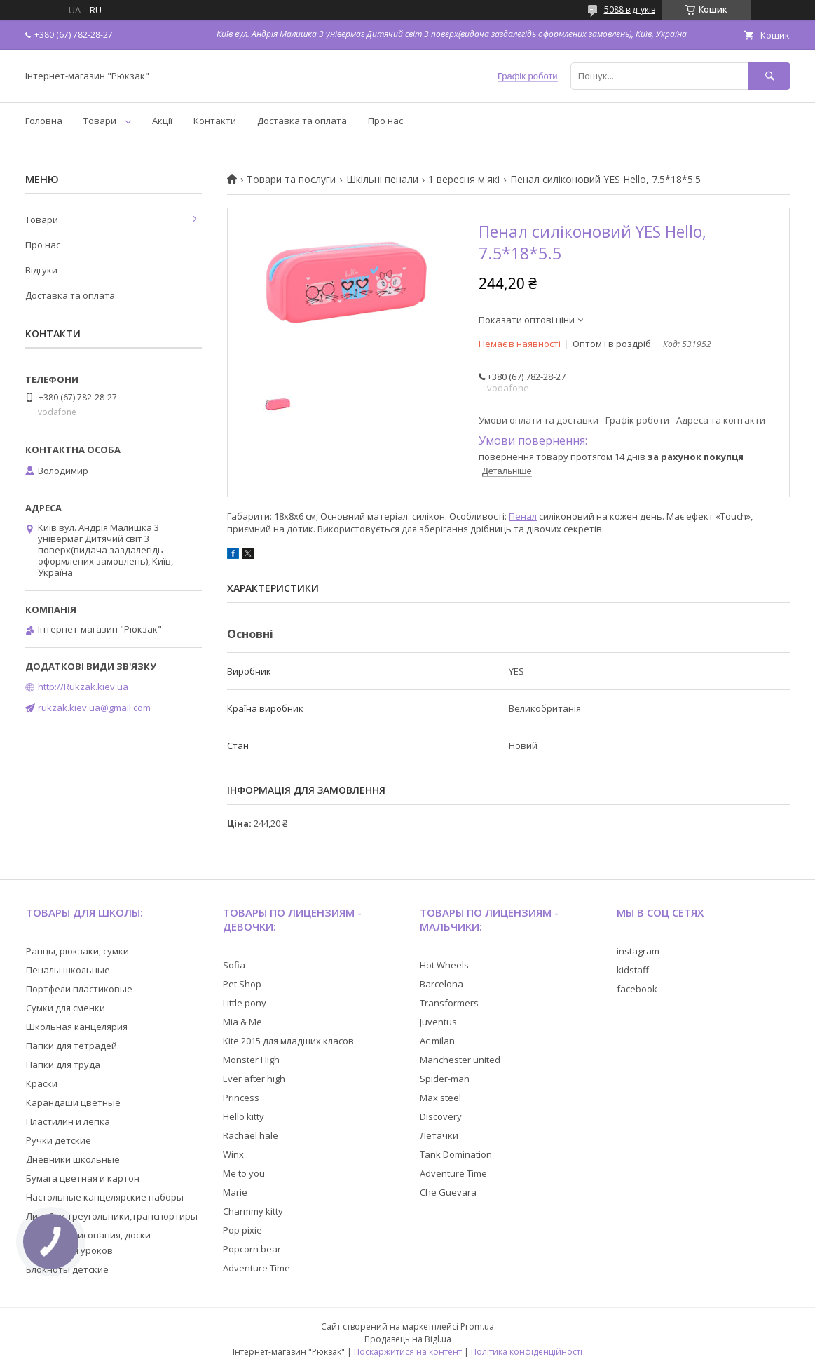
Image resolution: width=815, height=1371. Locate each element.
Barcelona (441, 984)
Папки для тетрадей (71, 1045)
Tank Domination (456, 1154)
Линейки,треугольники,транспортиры (112, 1216)
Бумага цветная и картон (82, 1178)
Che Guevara (448, 1192)
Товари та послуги (291, 179)
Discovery (441, 1116)
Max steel (440, 1097)
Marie (235, 1192)
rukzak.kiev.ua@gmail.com (94, 707)
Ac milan (437, 1040)
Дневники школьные (73, 1159)
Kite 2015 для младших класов (288, 1040)
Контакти (214, 120)
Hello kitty (243, 1116)
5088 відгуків (629, 9)
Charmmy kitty (253, 1211)
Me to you (244, 1173)
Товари (99, 120)
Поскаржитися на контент (408, 1352)
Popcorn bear (252, 1249)
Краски (41, 1083)
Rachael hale (250, 1135)
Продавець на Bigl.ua (407, 1339)
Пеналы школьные (68, 970)
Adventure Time (256, 1268)
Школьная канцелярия (77, 1026)
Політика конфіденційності (526, 1352)
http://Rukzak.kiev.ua (83, 686)
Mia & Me (242, 1021)
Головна (43, 120)
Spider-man (445, 1078)
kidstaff (633, 970)
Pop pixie (242, 1230)
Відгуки (41, 270)
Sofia (234, 965)
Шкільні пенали (382, 179)
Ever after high (254, 1078)
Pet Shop (242, 984)
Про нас (385, 120)
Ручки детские (58, 1140)
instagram (638, 951)
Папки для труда (63, 1064)
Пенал (523, 516)
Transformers (449, 1003)
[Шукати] (769, 76)
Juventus (438, 1021)
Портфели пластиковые (79, 988)
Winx (233, 1154)
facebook (637, 988)
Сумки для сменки (65, 1007)
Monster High (251, 1059)
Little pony (244, 1003)
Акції (162, 120)
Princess (241, 1097)
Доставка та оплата (302, 120)
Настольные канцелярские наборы (105, 1197)
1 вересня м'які (464, 179)
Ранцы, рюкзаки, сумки (77, 951)
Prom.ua (477, 1326)
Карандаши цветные (73, 1102)
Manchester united (460, 1059)
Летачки (439, 1135)
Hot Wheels (444, 965)
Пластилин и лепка (68, 1121)
